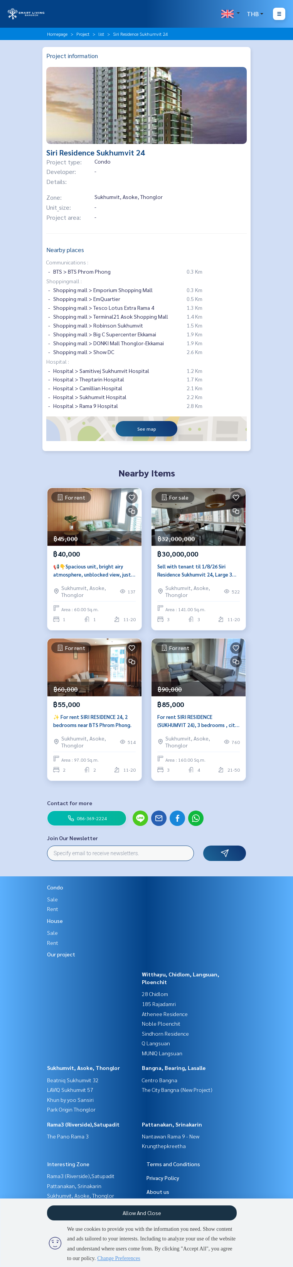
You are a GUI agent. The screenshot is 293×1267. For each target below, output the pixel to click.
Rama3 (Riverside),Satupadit (83, 1124)
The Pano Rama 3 (68, 1136)
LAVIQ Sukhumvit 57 (70, 1089)
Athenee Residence (165, 1013)
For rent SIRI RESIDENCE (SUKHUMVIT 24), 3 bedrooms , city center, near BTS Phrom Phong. (197, 721)
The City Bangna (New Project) (177, 1089)
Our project (61, 954)
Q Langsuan (156, 1043)
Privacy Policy (162, 1177)
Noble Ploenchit (161, 1023)
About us (157, 1191)
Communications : (67, 262)
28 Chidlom (155, 993)
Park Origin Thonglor (71, 1109)
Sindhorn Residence (165, 1033)
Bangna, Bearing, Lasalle (173, 1067)
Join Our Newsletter (72, 837)
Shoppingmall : (64, 280)
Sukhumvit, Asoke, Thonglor (83, 1067)
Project (82, 34)
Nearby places (65, 250)
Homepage (57, 34)
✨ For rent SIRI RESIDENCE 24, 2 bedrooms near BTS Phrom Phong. (92, 721)
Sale (52, 899)
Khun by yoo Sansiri (70, 1099)
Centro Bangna (159, 1079)
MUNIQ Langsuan (162, 1053)
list (101, 34)
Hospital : (57, 361)
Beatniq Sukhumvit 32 (73, 1079)
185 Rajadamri (159, 1003)
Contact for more (69, 802)
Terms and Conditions (173, 1163)
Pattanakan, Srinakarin (172, 1124)
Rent (52, 908)
